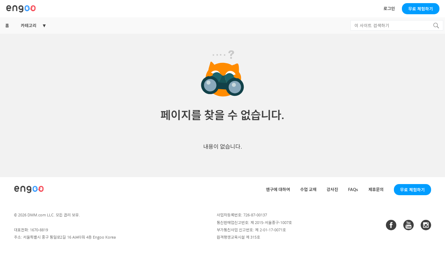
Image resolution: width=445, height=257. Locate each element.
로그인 (389, 8)
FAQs (353, 189)
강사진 (332, 189)
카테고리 (29, 25)
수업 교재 (308, 189)
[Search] (436, 25)
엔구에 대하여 (278, 189)
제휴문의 (375, 189)
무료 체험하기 (420, 9)
